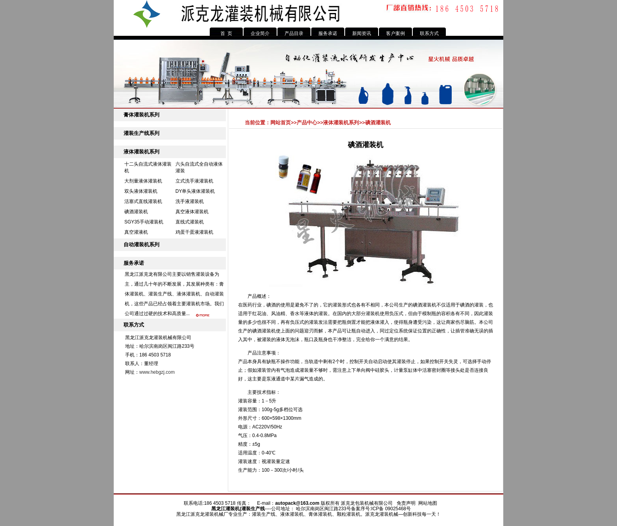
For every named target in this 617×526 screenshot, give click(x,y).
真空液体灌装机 (192, 211)
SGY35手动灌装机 (143, 222)
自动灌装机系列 (141, 244)
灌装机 (232, 508)
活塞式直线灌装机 (143, 201)
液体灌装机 (188, 294)
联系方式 (429, 33)
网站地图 (427, 503)
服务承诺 (327, 33)
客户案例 (395, 33)
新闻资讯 (361, 33)
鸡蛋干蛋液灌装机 (194, 232)
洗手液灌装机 (189, 201)
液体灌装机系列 (141, 152)
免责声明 (406, 503)
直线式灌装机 (189, 222)
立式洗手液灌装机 (194, 181)
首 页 (226, 33)
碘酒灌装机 (136, 211)
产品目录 (293, 33)
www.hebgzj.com (157, 372)
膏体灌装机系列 (141, 115)
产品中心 (307, 123)
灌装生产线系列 (141, 133)
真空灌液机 (136, 232)
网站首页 (280, 123)
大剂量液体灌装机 (143, 181)
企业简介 (260, 33)
